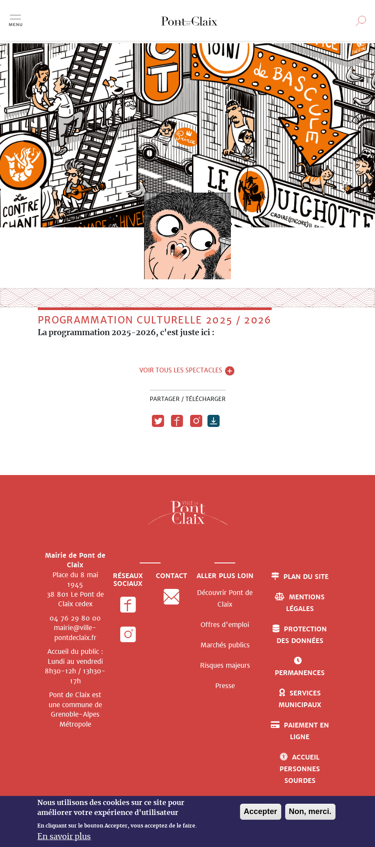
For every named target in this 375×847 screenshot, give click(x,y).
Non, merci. (310, 811)
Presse (225, 686)
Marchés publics (225, 645)
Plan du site (306, 576)
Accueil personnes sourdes (300, 769)
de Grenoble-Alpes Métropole (76, 714)
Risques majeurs (225, 665)
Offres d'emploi (225, 625)
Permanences (300, 673)
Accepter (260, 811)
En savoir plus (64, 837)
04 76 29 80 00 (75, 618)
